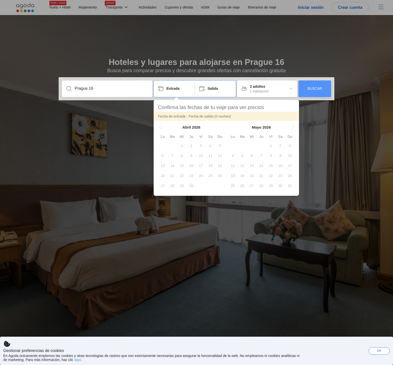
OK (379, 350)
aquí (77, 360)
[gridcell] (181, 145)
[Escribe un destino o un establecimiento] (111, 88)
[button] (160, 127)
